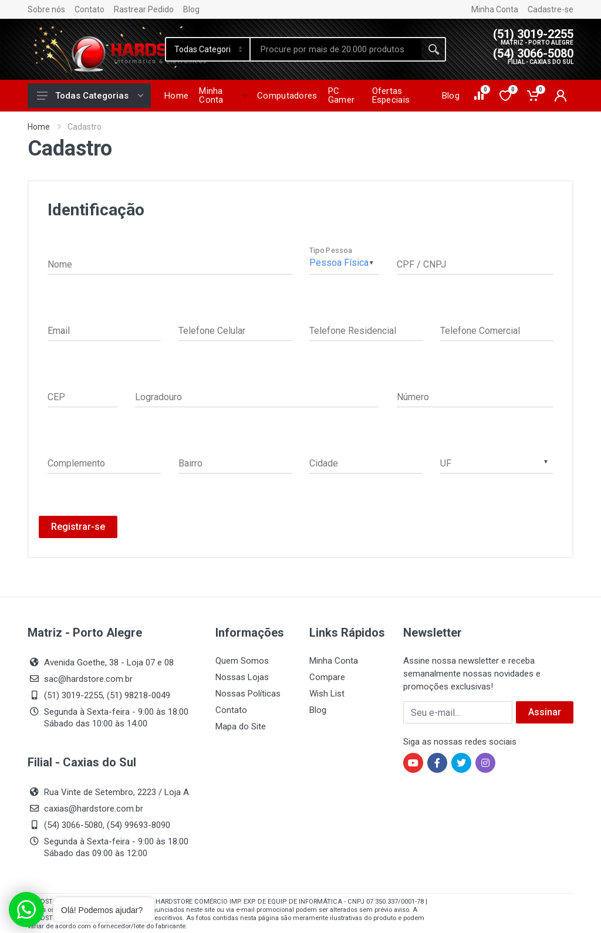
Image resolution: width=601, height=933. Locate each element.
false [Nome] (170, 263)
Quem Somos (242, 660)
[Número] (475, 395)
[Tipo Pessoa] (344, 263)
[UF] (496, 461)
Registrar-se (78, 526)
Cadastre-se (550, 9)
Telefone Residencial (352, 330)
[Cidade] (366, 461)
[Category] (208, 49)
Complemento (76, 463)
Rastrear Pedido (144, 9)
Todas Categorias (90, 95)
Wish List (327, 693)
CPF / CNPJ (421, 264)
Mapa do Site (240, 726)
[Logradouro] (257, 395)
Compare (327, 677)
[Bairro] (235, 461)
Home (39, 126)
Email (59, 330)
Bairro (190, 463)
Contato (89, 9)
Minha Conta (494, 9)
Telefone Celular (211, 330)
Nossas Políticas (248, 693)
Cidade (323, 463)
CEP (56, 397)
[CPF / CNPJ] (475, 263)
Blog (191, 9)
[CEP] (82, 395)
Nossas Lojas (242, 677)
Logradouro (158, 397)
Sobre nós (46, 9)
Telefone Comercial (480, 330)
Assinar (544, 712)
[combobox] (496, 461)
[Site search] (336, 49)
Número (413, 397)
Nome (60, 264)
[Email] (104, 329)
